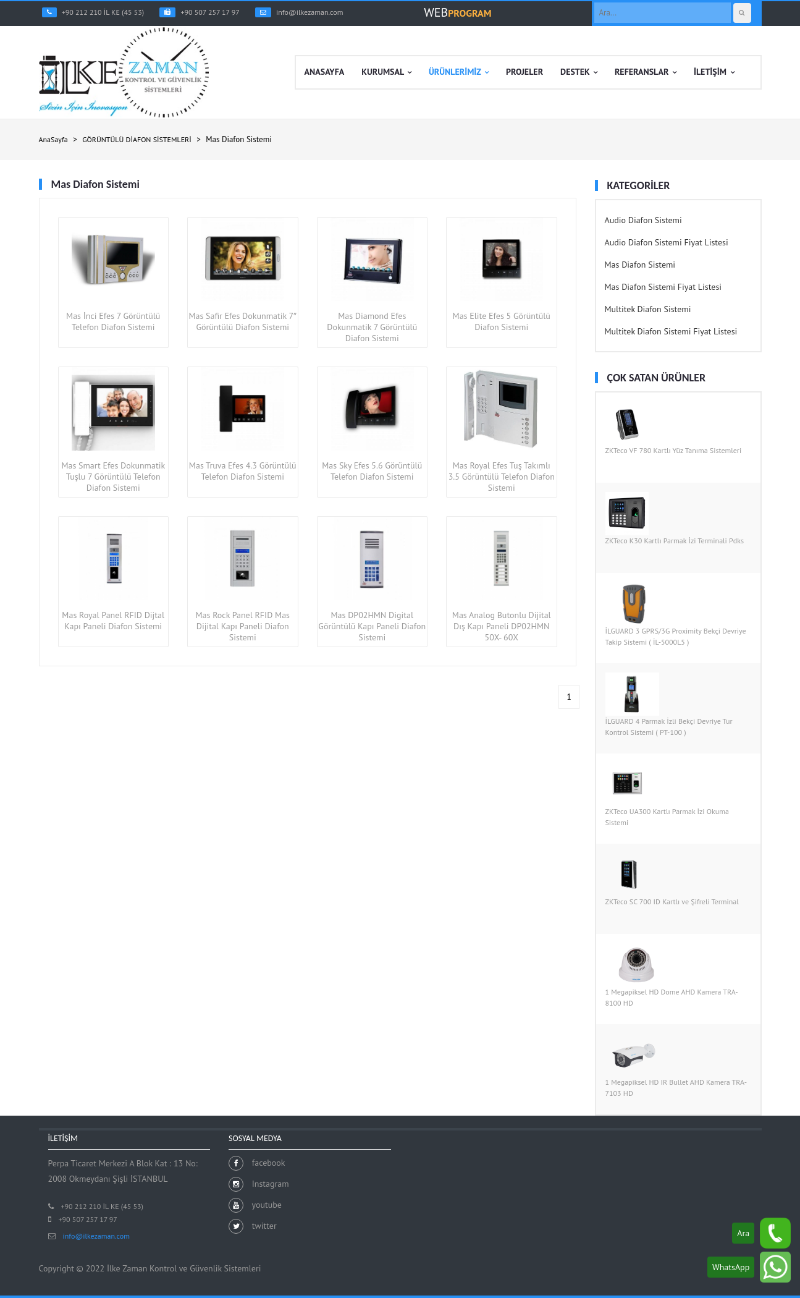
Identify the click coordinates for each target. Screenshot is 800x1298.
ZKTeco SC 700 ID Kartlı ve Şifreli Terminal (672, 901)
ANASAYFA (325, 71)
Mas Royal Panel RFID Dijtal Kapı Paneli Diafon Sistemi (113, 620)
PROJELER (524, 71)
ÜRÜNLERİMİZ (459, 72)
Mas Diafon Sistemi (640, 264)
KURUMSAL (386, 72)
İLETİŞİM (714, 72)
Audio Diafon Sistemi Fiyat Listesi (666, 242)
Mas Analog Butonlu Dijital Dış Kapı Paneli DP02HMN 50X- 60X (501, 626)
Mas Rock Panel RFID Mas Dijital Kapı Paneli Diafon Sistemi (243, 626)
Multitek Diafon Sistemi (648, 309)
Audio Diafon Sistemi (643, 220)
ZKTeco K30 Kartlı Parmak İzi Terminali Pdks (674, 540)
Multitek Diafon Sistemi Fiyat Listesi (671, 331)
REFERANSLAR (645, 72)
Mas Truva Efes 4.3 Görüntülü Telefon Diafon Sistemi (243, 471)
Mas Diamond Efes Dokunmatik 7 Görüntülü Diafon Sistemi (372, 327)
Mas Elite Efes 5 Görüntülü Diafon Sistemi (501, 321)
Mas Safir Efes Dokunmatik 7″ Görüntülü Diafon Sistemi (242, 321)
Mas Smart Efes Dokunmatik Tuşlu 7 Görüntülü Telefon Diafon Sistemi (113, 476)
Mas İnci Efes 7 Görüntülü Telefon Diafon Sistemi (113, 321)
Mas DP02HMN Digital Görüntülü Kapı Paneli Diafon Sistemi (372, 626)
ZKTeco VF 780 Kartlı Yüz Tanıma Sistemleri (673, 450)
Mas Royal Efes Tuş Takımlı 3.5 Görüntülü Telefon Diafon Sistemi (501, 476)
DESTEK (578, 72)
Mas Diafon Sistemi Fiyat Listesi (663, 286)
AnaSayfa (53, 139)
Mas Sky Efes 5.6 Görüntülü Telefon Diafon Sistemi (372, 471)
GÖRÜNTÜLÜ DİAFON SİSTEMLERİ (136, 139)
